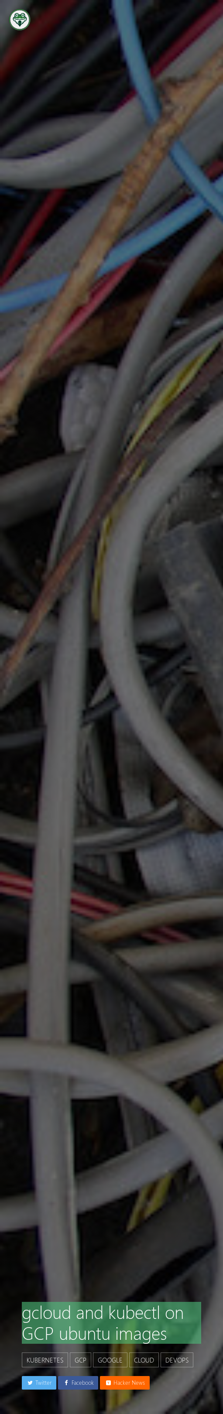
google (110, 1360)
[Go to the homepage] (20, 20)
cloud (144, 1360)
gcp (80, 1360)
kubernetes (45, 1360)
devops (177, 1360)
